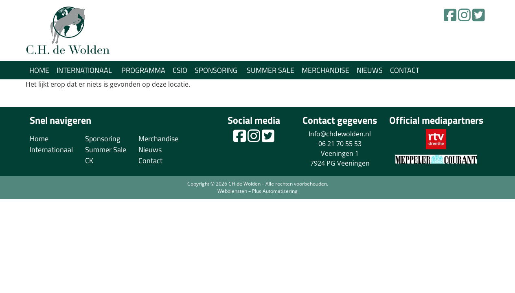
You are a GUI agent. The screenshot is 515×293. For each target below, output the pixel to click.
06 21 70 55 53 (340, 143)
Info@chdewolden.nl (340, 133)
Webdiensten (232, 191)
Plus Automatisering (275, 191)
